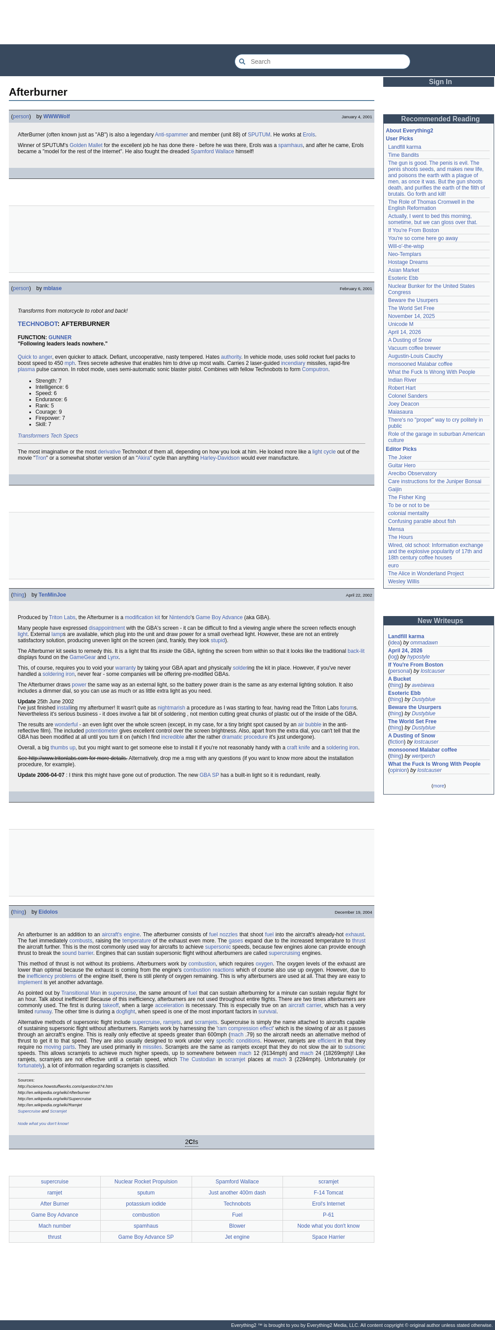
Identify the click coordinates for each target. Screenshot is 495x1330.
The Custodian (198, 1059)
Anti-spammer (171, 135)
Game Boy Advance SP (145, 1237)
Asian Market (403, 270)
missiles (152, 1047)
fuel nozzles (223, 934)
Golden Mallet (86, 145)
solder (240, 668)
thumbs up (63, 747)
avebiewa (423, 685)
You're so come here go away (423, 238)
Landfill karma (404, 147)
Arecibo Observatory (412, 473)
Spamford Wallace (212, 151)
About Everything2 (409, 131)
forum (347, 708)
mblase (52, 288)
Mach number (55, 1226)
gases (236, 941)
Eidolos (48, 912)
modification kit (142, 617)
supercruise (122, 993)
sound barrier (77, 953)
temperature (136, 941)
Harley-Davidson (220, 458)
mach (237, 1034)
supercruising (284, 953)
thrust (358, 941)
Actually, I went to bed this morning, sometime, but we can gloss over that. (432, 219)
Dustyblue (423, 699)
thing (18, 595)
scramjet (235, 1059)
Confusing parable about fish (422, 521)
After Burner (54, 1204)
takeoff (110, 1005)
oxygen (264, 964)
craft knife (298, 747)
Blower (237, 1226)
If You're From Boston (413, 230)
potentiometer (102, 731)
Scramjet (58, 1111)
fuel (269, 934)
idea (395, 643)
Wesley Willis (403, 581)
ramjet (54, 1193)
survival (268, 1011)
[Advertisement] (247, 22)
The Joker (400, 457)
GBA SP (209, 775)
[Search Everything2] (322, 61)
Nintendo (180, 617)
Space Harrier (328, 1237)
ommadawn (424, 643)
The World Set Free (411, 308)
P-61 (328, 1215)
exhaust (355, 934)
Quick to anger (35, 357)
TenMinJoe (52, 595)
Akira (143, 458)
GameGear (83, 657)
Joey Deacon (403, 404)
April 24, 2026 (405, 651)
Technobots (237, 1204)
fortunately (30, 1065)
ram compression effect (245, 1028)
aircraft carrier (304, 1005)
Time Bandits (403, 155)
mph (69, 363)
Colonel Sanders (408, 396)
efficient (327, 1041)
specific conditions (238, 1041)
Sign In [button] (440, 81)
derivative (109, 452)
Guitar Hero (402, 465)
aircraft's (112, 934)
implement (30, 982)
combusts (81, 941)
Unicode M (400, 324)
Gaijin (395, 489)
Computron (315, 369)
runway (43, 1011)
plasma (26, 369)
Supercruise (29, 1111)
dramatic (232, 737)
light (23, 634)
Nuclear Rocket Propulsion (145, 1182)
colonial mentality (408, 513)
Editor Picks (401, 449)
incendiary (293, 363)
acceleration (169, 1005)
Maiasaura (400, 412)
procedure (256, 737)
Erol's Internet (328, 1204)
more (438, 785)
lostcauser (432, 671)
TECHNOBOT (38, 323)
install (64, 708)
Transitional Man (81, 993)
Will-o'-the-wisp (406, 246)
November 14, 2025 (411, 316)
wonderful (66, 724)
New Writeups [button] (441, 620)
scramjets (206, 1022)
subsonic (355, 1047)
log (393, 657)
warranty (125, 668)
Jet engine (237, 1237)
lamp (57, 634)
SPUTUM (259, 135)
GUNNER (59, 337)
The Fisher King (407, 497)
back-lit (356, 651)
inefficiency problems (51, 976)
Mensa (396, 529)
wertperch (423, 756)
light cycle (324, 452)
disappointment (107, 628)
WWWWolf (56, 116)
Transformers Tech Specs (48, 436)
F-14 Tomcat (328, 1193)
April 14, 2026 (404, 332)
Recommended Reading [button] (440, 119)
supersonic (218, 947)
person (21, 116)
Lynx (113, 657)
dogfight (125, 1011)
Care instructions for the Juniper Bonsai (434, 481)
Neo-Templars (404, 254)
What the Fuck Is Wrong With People (431, 372)
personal (400, 671)
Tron (40, 458)
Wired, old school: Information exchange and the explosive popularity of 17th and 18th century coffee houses (435, 551)
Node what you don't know (328, 1226)
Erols (309, 135)
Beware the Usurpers (413, 300)
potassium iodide (146, 1204)
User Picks (399, 139)
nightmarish (171, 708)
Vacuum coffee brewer (414, 348)
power (79, 685)
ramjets (172, 1022)
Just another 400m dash (237, 1193)
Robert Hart (402, 388)
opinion (398, 770)
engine (132, 934)
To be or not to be (408, 505)
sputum (145, 1193)
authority (231, 357)
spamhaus (290, 145)
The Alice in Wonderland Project (426, 573)
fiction (397, 742)
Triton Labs (62, 617)
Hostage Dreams (408, 262)
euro (393, 565)
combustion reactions (209, 970)
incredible (172, 737)
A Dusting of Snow (410, 340)
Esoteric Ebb (403, 278)
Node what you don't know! (43, 1123)
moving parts (59, 1047)
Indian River (402, 380)
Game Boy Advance (219, 617)
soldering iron (59, 674)
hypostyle (418, 657)
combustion (202, 964)
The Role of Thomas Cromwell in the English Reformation (431, 205)
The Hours (400, 537)
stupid (218, 640)
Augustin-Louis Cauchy (415, 356)
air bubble (310, 724)
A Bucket (399, 679)
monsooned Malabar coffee (420, 364)
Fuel (237, 1215)
